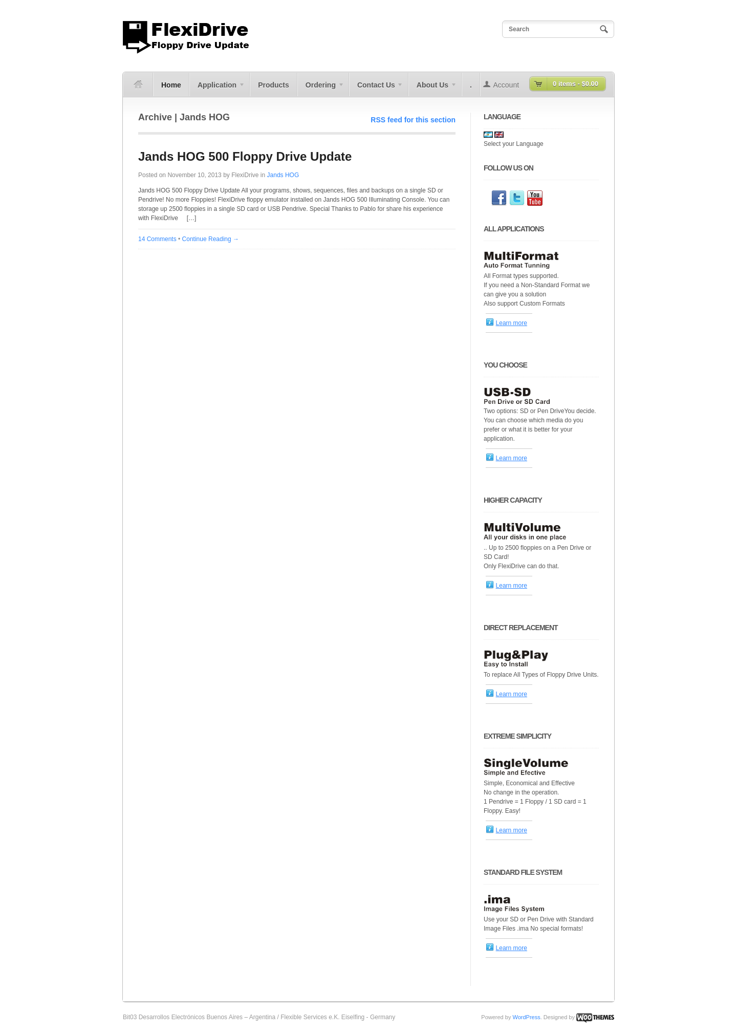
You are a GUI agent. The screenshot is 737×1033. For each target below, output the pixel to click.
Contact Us (376, 88)
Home (171, 85)
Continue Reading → (210, 239)
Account (506, 85)
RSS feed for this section (413, 120)
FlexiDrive (244, 175)
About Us (432, 88)
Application (217, 88)
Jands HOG (283, 175)
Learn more (511, 323)
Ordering (320, 88)
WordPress (526, 1017)
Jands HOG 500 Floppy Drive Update (245, 156)
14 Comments (157, 239)
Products (273, 85)
